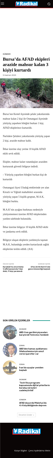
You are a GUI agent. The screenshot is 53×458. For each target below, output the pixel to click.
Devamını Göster (26, 415)
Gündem (6, 54)
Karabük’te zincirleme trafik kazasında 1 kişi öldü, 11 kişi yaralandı (13, 269)
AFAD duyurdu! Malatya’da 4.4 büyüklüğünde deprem (32, 404)
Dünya (21, 345)
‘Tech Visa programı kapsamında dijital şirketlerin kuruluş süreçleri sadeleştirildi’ (34, 387)
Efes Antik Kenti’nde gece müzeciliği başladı (39, 268)
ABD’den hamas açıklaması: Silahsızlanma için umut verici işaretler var (33, 351)
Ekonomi (22, 329)
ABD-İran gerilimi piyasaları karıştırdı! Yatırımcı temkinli (33, 333)
